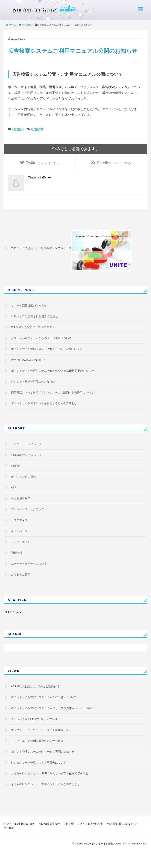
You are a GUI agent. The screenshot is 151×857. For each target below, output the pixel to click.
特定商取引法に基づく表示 (122, 823)
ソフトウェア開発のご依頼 (19, 823)
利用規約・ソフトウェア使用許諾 (83, 823)
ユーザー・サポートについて (29, 563)
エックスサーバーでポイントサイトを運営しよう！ (42, 730)
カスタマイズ (19, 520)
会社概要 (9, 828)
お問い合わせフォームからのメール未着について (41, 338)
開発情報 (18, 129)
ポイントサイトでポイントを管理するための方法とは (44, 403)
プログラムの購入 (22, 248)
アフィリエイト (20, 542)
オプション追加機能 (23, 476)
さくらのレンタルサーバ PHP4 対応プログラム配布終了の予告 (49, 773)
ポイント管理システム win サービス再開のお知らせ (43, 752)
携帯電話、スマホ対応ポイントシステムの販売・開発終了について (52, 392)
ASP (14, 487)
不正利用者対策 (20, 498)
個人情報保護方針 (49, 823)
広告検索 (37, 129)
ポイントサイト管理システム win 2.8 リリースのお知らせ (46, 349)
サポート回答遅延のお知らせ (29, 305)
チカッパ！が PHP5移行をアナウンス (34, 719)
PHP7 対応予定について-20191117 (32, 327)
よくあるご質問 (20, 574)
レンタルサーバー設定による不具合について (38, 762)
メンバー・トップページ (26, 444)
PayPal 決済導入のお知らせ (28, 360)
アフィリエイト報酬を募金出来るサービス (37, 741)
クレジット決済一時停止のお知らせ (33, 381)
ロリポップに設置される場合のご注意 (34, 316)
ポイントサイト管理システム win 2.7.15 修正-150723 (43, 697)
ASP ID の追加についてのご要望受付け (35, 686)
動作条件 (16, 466)
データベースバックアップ (27, 509)
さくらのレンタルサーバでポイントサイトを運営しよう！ (47, 784)
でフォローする (43, 163)
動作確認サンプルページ (56, 248)
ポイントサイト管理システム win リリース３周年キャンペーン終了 (52, 708)
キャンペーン (19, 531)
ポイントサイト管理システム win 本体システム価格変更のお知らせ (52, 371)
